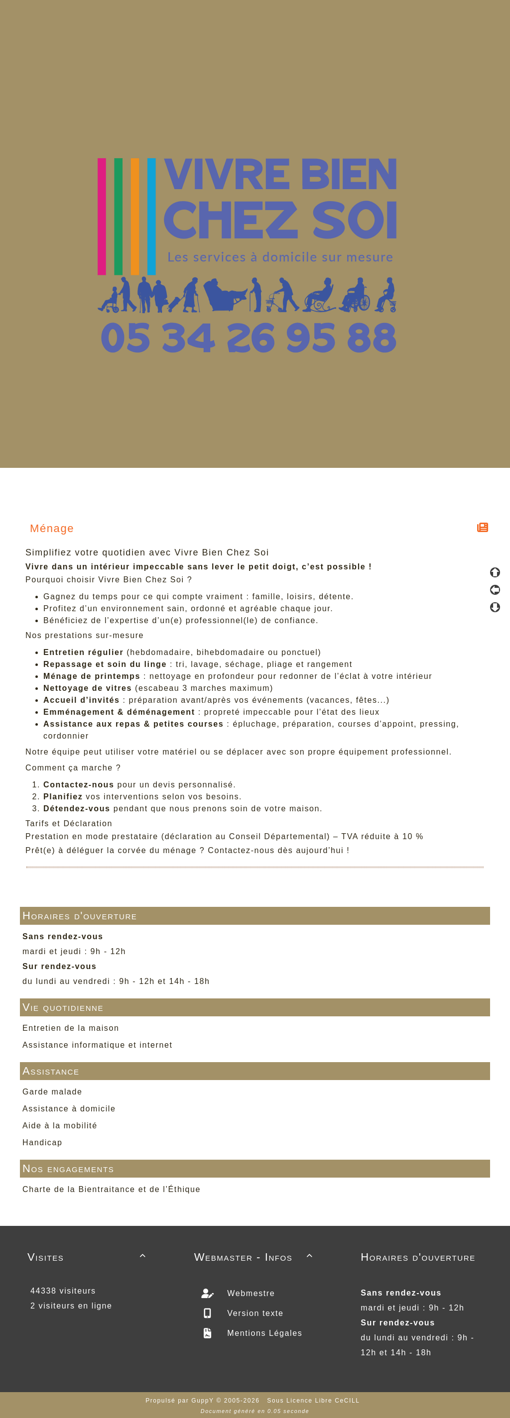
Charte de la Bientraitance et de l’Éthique (111, 1189)
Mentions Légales (263, 1333)
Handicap (42, 1142)
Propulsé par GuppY (180, 1400)
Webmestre (249, 1293)
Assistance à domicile (69, 1108)
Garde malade (52, 1092)
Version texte (253, 1313)
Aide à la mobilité (60, 1125)
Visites (88, 1257)
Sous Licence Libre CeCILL (314, 1400)
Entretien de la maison (70, 1028)
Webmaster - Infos (255, 1257)
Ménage (52, 528)
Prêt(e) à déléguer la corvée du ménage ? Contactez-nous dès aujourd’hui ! (187, 850)
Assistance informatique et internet (97, 1045)
